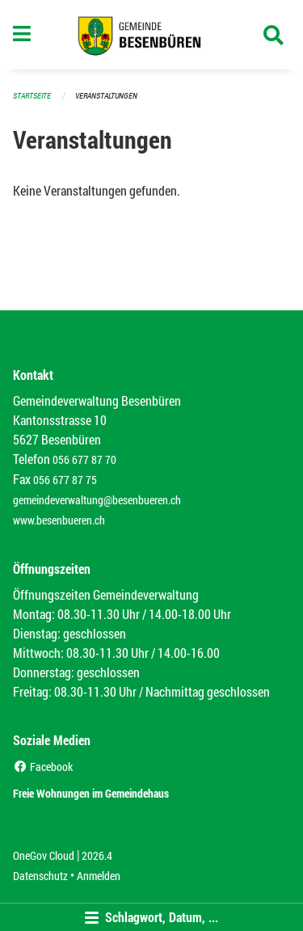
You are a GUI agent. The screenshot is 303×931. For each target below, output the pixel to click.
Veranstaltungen (106, 96)
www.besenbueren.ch (59, 520)
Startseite (32, 96)
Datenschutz (40, 875)
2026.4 (97, 855)
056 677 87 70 (84, 459)
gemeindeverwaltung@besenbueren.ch (97, 500)
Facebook (43, 766)
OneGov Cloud (43, 855)
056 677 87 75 (65, 479)
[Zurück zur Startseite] (151, 35)
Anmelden (98, 875)
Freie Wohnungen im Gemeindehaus (91, 793)
